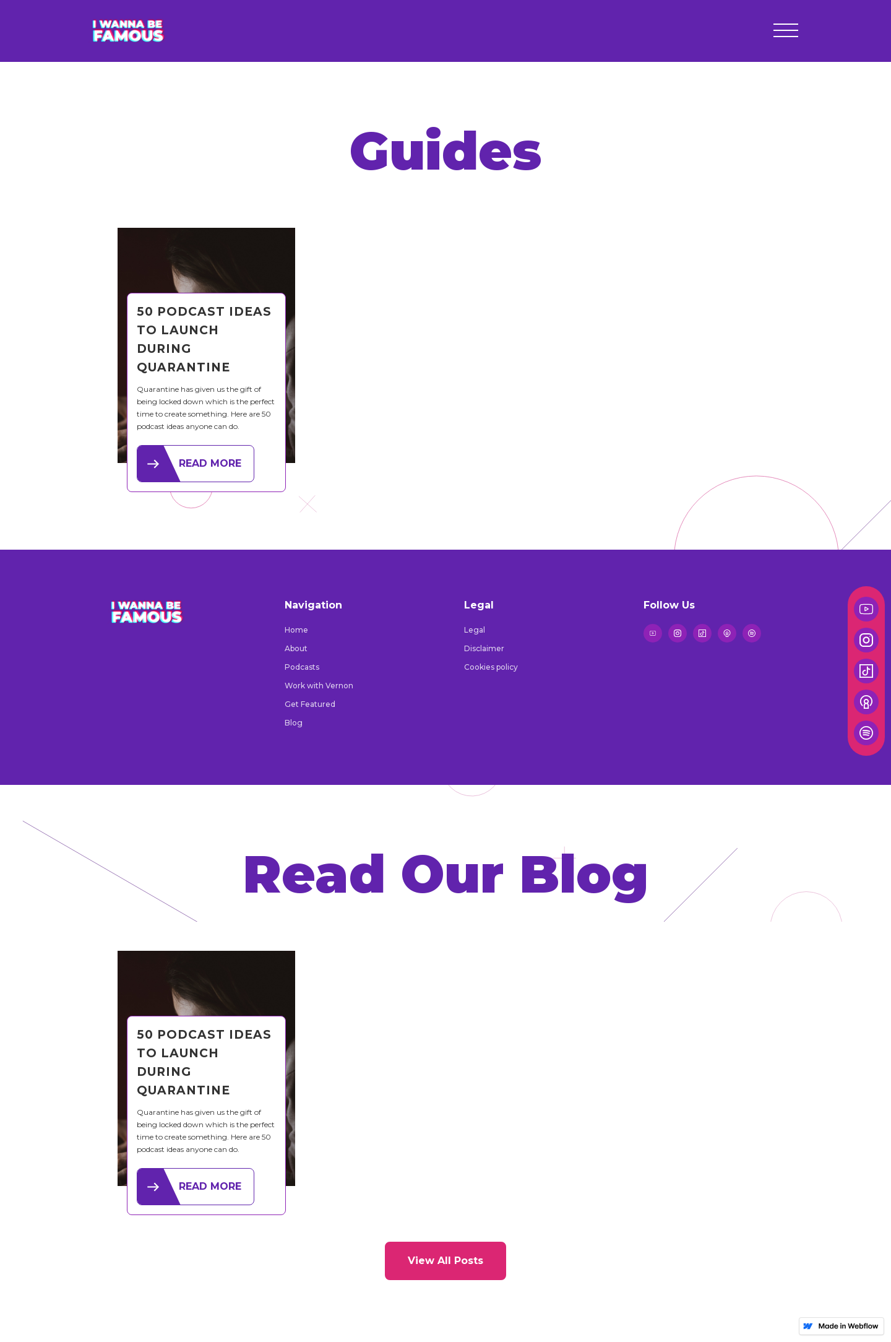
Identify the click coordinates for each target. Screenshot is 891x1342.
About (296, 648)
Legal (474, 629)
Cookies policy (491, 667)
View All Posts (445, 1260)
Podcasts (302, 667)
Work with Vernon (319, 685)
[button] (785, 31)
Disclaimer (484, 648)
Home (296, 629)
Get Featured (310, 704)
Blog (294, 722)
